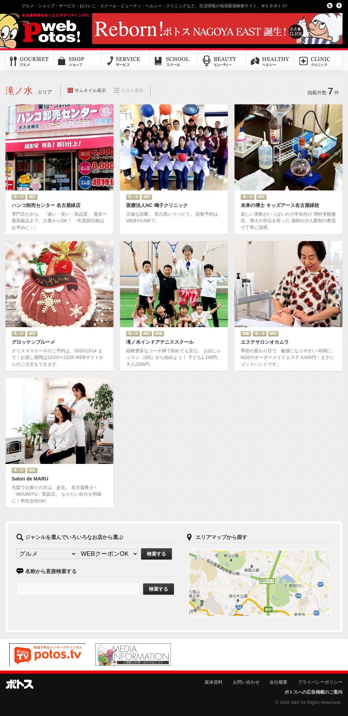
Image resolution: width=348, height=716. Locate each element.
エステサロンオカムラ (265, 342)
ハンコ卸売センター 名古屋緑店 (46, 205)
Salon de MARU (30, 478)
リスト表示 (132, 90)
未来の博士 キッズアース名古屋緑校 (280, 205)
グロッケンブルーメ (33, 342)
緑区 (32, 197)
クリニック (318, 62)
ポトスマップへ (259, 583)
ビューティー (222, 62)
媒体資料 (213, 682)
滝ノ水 (18, 197)
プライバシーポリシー (320, 682)
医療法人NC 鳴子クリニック (157, 205)
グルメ (30, 62)
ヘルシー (270, 62)
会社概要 (278, 682)
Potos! (47, 28)
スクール (174, 62)
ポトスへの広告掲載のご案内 (313, 692)
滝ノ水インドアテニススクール (160, 342)
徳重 (245, 333)
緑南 (158, 333)
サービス (126, 62)
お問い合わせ (246, 682)
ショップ (78, 62)
